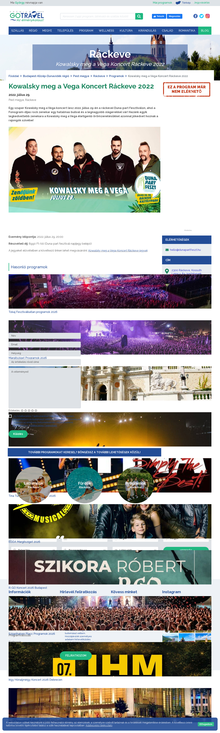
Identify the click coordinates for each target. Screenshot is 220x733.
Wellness (106, 30)
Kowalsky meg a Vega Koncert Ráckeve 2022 (82, 86)
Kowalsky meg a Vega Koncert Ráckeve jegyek (117, 250)
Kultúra (126, 30)
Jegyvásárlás (201, 2)
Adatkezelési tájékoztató (99, 725)
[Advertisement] (188, 178)
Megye (47, 30)
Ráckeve (99, 76)
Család (167, 30)
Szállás (17, 30)
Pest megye (81, 76)
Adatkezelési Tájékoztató (43, 425)
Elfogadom (206, 724)
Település (65, 30)
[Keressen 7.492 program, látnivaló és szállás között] (97, 16)
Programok (116, 76)
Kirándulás (147, 30)
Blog (205, 30)
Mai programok (161, 2)
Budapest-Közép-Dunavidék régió (46, 76)
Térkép (182, 2)
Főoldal (14, 76)
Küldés (18, 433)
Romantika (187, 30)
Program (86, 30)
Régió (33, 30)
